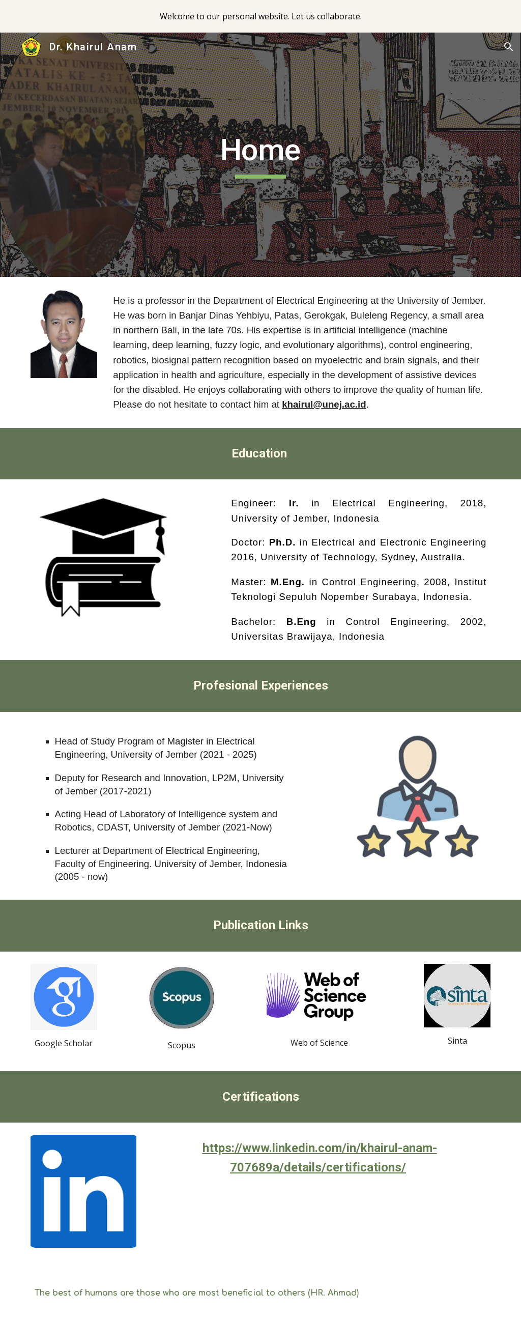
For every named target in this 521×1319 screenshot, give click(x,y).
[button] (509, 47)
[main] (260, 155)
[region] (260, 16)
